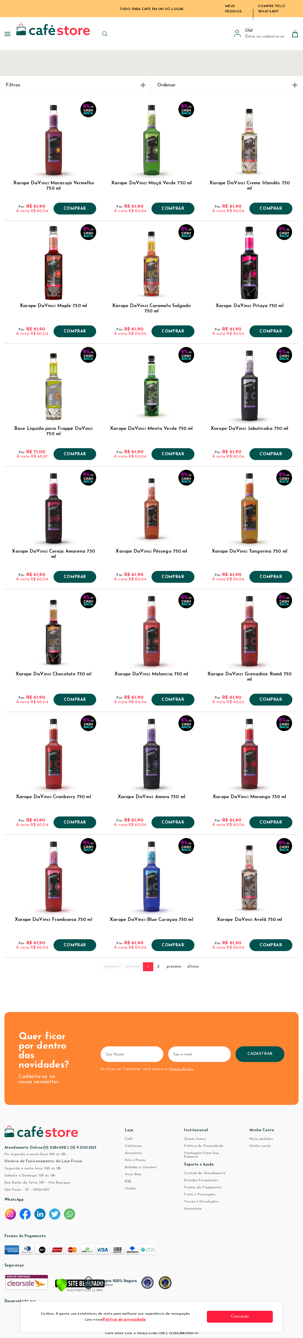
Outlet (130, 1188)
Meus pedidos (261, 1139)
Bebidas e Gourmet (141, 1167)
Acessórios (133, 1153)
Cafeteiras (133, 1146)
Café (129, 1139)
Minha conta (259, 1146)
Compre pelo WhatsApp (272, 8)
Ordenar (227, 85)
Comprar (75, 209)
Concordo (250, 1316)
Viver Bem (133, 1174)
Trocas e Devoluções (201, 1201)
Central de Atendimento (204, 1173)
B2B (128, 1181)
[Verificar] (80, 1285)
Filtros (75, 85)
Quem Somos (195, 1139)
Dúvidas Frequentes (201, 1180)
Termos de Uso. (180, 1069)
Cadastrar (279, 1054)
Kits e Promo (135, 1160)
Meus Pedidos (233, 8)
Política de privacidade (128, 1319)
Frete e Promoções (199, 1194)
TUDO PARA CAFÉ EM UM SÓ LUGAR (151, 9)
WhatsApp (14, 1200)
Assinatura (193, 1209)
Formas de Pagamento (203, 1187)
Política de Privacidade (203, 1146)
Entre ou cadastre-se (264, 36)
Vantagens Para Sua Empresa (201, 1154)
